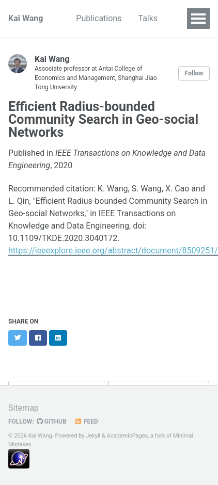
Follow (194, 73)
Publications (98, 18)
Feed (86, 421)
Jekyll (93, 435)
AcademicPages (127, 435)
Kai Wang (25, 18)
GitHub (52, 421)
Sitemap (23, 408)
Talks (148, 18)
